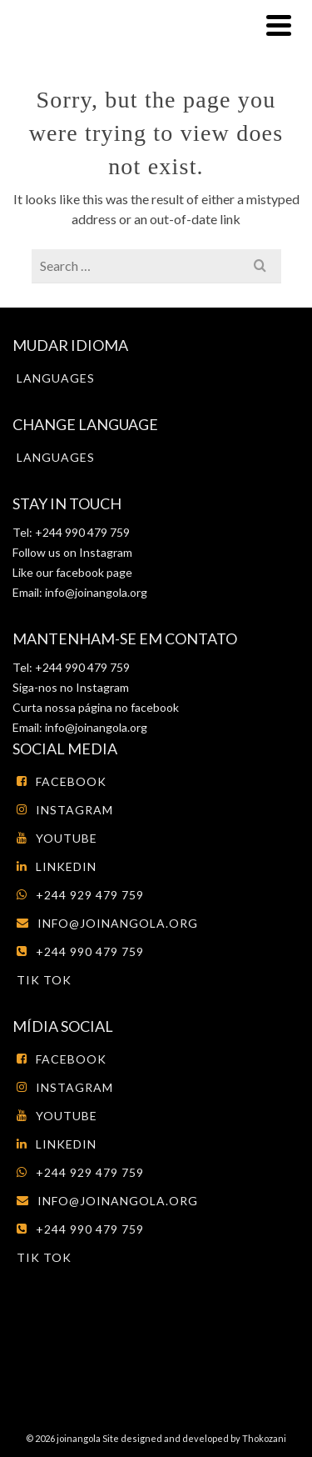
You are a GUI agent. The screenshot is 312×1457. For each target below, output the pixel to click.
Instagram (104, 552)
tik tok (44, 980)
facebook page (94, 572)
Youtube (57, 838)
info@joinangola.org (96, 592)
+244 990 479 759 (80, 951)
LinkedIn (57, 866)
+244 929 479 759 (80, 895)
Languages (56, 378)
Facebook (61, 781)
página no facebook (127, 707)
